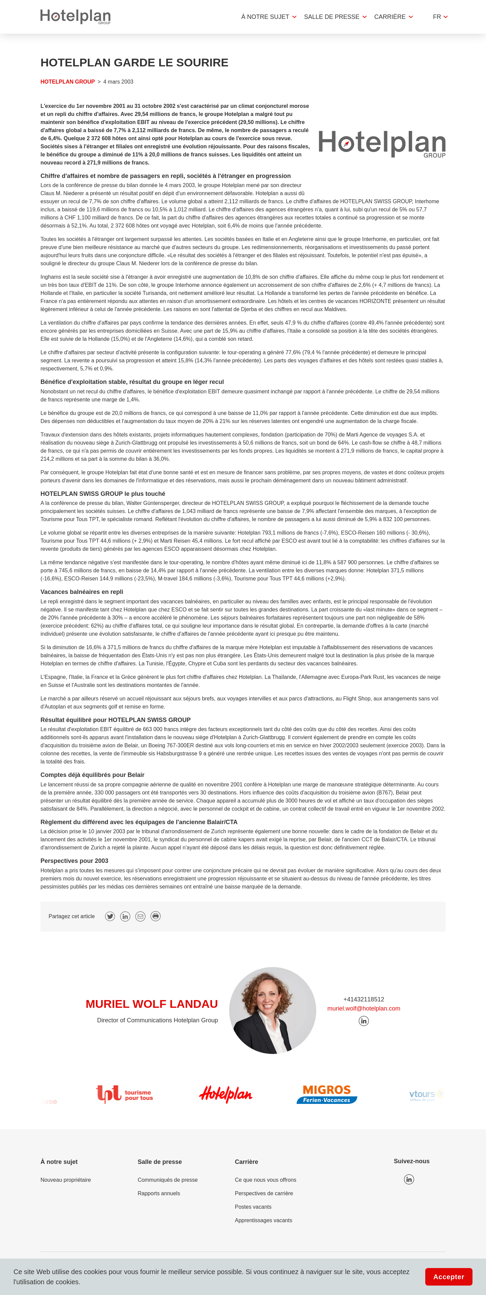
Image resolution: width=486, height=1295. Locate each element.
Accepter (448, 1277)
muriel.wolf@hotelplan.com (363, 1008)
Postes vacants (253, 1207)
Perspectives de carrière (264, 1193)
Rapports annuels (159, 1193)
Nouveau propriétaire (65, 1180)
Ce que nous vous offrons (265, 1180)
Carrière (390, 16)
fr (437, 16)
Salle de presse (331, 16)
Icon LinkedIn (409, 1179)
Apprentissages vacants (263, 1220)
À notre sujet (265, 16)
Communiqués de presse (168, 1180)
